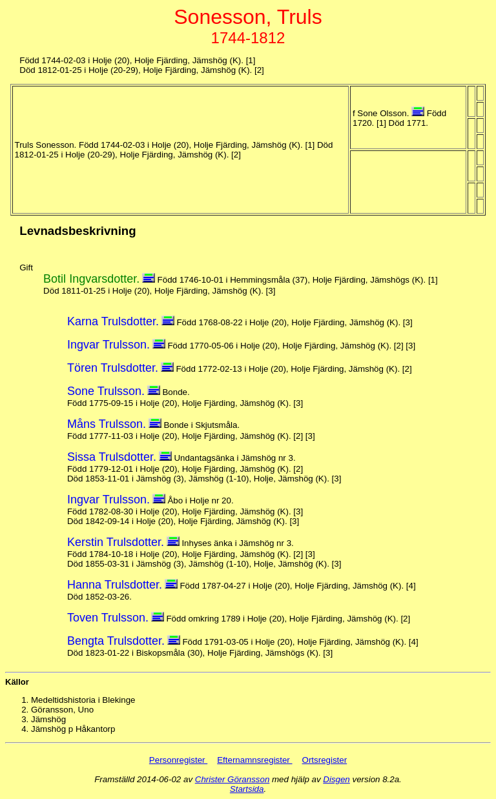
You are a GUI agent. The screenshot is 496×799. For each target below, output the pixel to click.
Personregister (178, 760)
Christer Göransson (232, 779)
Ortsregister (324, 760)
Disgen (336, 779)
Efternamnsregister (254, 760)
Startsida (247, 789)
